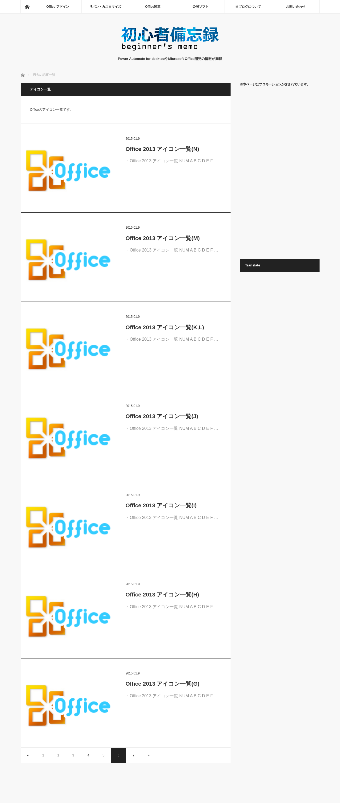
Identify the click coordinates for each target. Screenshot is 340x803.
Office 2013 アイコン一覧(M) (163, 238)
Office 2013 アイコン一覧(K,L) (165, 327)
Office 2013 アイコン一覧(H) (162, 594)
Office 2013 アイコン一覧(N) (162, 149)
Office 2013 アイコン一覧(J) (162, 416)
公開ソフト (201, 7)
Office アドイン (57, 7)
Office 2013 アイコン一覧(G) (162, 684)
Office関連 (152, 7)
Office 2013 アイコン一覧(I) (161, 505)
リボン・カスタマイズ (105, 7)
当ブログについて (248, 7)
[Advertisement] (280, 172)
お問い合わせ (295, 7)
